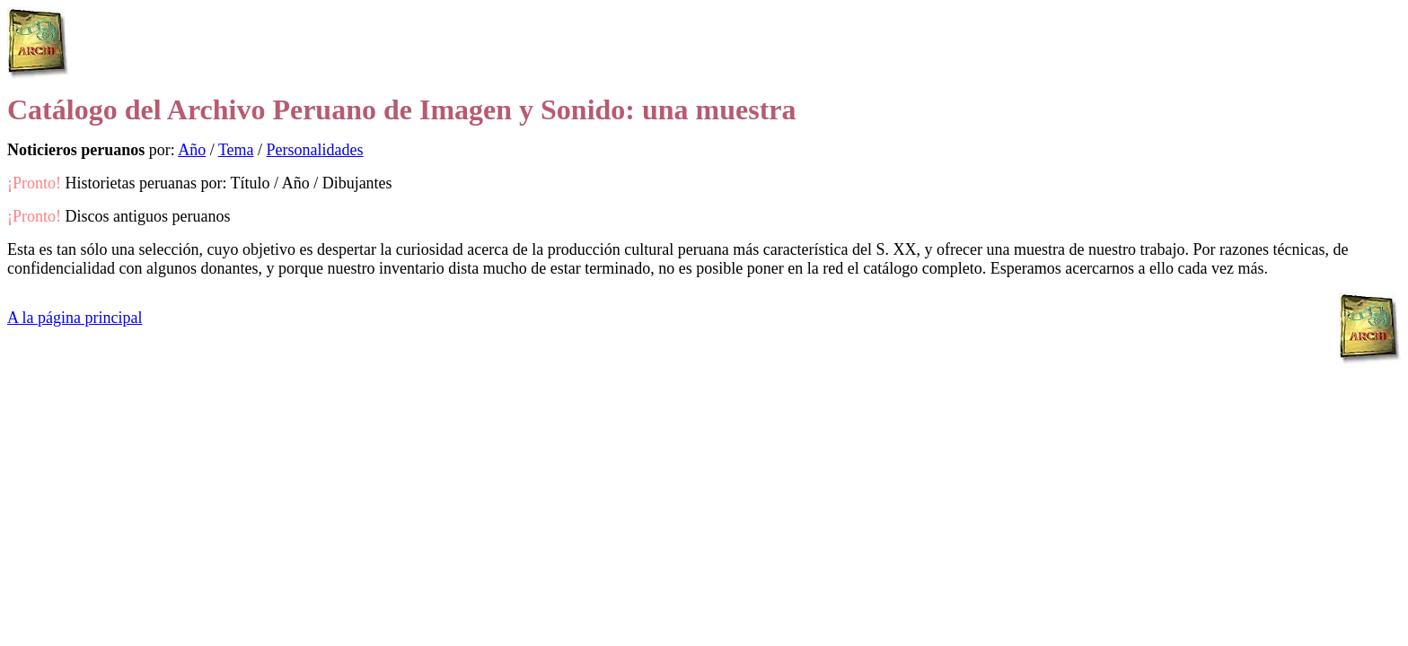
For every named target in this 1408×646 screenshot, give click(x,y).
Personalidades (315, 150)
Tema (236, 150)
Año (192, 150)
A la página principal (74, 318)
